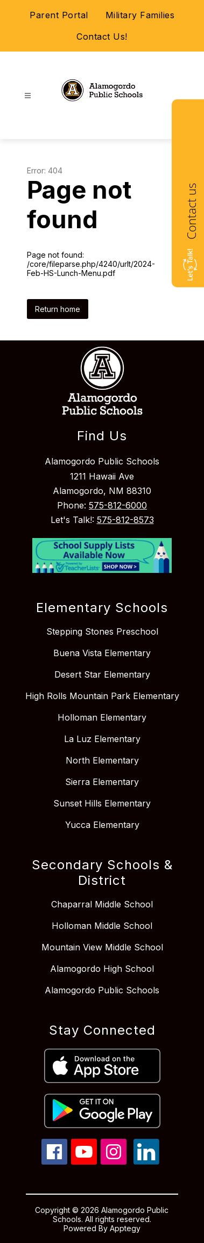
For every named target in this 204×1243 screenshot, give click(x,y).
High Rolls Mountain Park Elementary (102, 695)
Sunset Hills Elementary (102, 803)
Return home (57, 309)
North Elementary (102, 760)
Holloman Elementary (102, 717)
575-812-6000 (118, 505)
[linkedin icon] (146, 1161)
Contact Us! (102, 36)
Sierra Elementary (102, 781)
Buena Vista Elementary (102, 653)
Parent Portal (59, 15)
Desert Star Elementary (102, 674)
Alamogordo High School (102, 968)
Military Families (140, 15)
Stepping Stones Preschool (102, 631)
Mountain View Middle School (102, 947)
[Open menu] (28, 96)
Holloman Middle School (102, 925)
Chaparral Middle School (102, 904)
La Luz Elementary (102, 738)
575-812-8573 (125, 519)
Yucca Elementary (102, 824)
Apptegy (125, 1228)
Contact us (191, 211)
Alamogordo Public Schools (102, 990)
